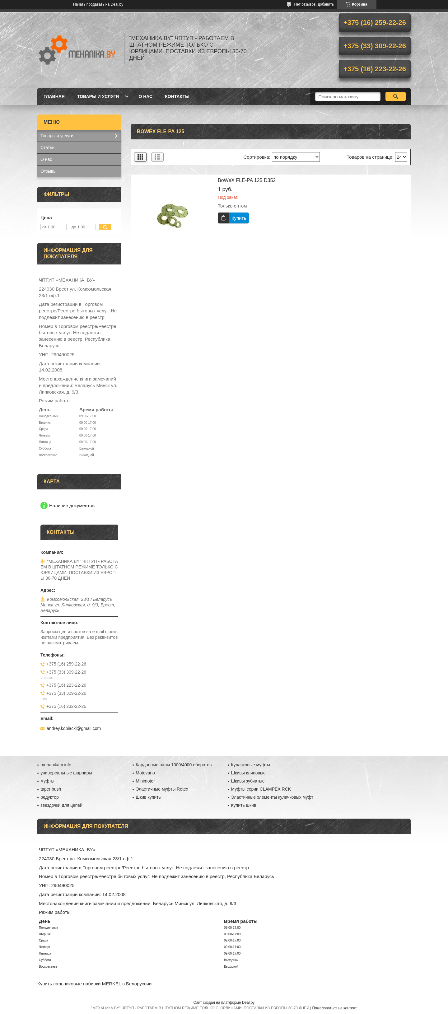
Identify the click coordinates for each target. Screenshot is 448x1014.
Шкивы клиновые (248, 772)
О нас (145, 96)
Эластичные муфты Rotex (162, 789)
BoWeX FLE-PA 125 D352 (247, 180)
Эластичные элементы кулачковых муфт (272, 797)
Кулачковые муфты (250, 764)
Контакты (177, 96)
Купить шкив (243, 805)
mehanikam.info (55, 764)
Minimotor (145, 780)
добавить (326, 4)
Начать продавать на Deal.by (98, 4)
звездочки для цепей (61, 805)
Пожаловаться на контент (334, 1008)
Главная (54, 96)
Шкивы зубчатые (247, 780)
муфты (47, 780)
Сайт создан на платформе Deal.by (224, 1002)
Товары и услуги (98, 96)
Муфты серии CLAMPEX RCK (261, 789)
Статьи (47, 147)
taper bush (50, 789)
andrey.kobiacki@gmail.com (74, 728)
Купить (238, 218)
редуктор (49, 797)
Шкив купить (148, 797)
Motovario (145, 772)
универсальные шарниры (66, 772)
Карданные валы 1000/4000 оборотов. (174, 764)
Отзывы (48, 171)
